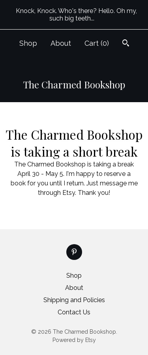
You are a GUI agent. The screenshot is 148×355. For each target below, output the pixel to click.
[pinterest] (74, 252)
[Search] (125, 44)
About (61, 43)
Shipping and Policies (74, 300)
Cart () (96, 43)
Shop (28, 43)
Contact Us (74, 312)
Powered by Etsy (74, 340)
